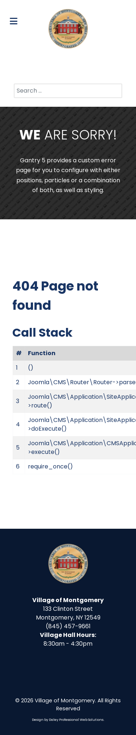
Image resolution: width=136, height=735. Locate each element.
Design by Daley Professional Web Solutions (67, 720)
